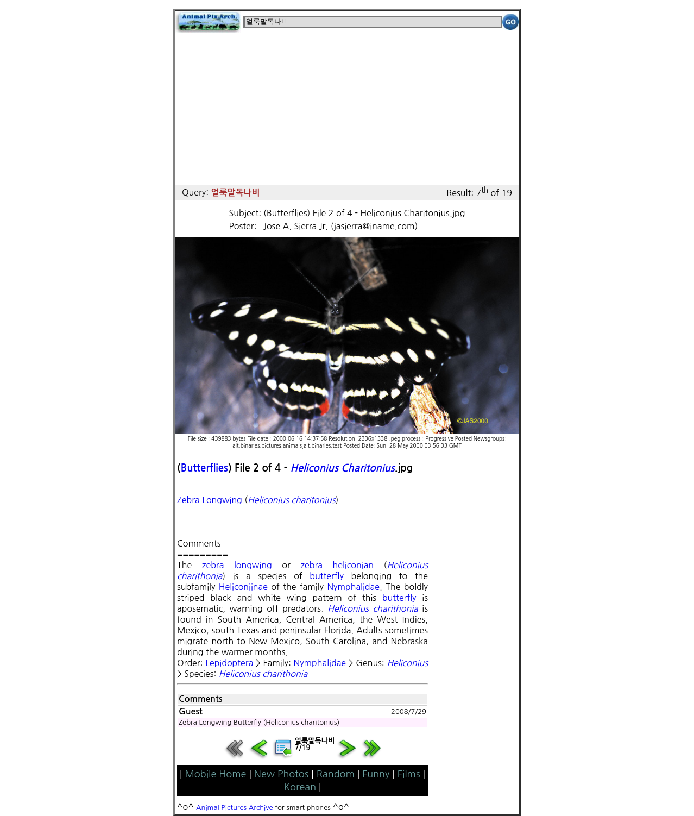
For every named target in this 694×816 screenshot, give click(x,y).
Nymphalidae (353, 586)
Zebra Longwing (209, 499)
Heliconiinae (243, 586)
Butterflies (204, 468)
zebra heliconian (337, 565)
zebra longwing (237, 565)
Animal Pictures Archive (234, 807)
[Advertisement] (347, 109)
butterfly (327, 576)
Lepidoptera (229, 662)
